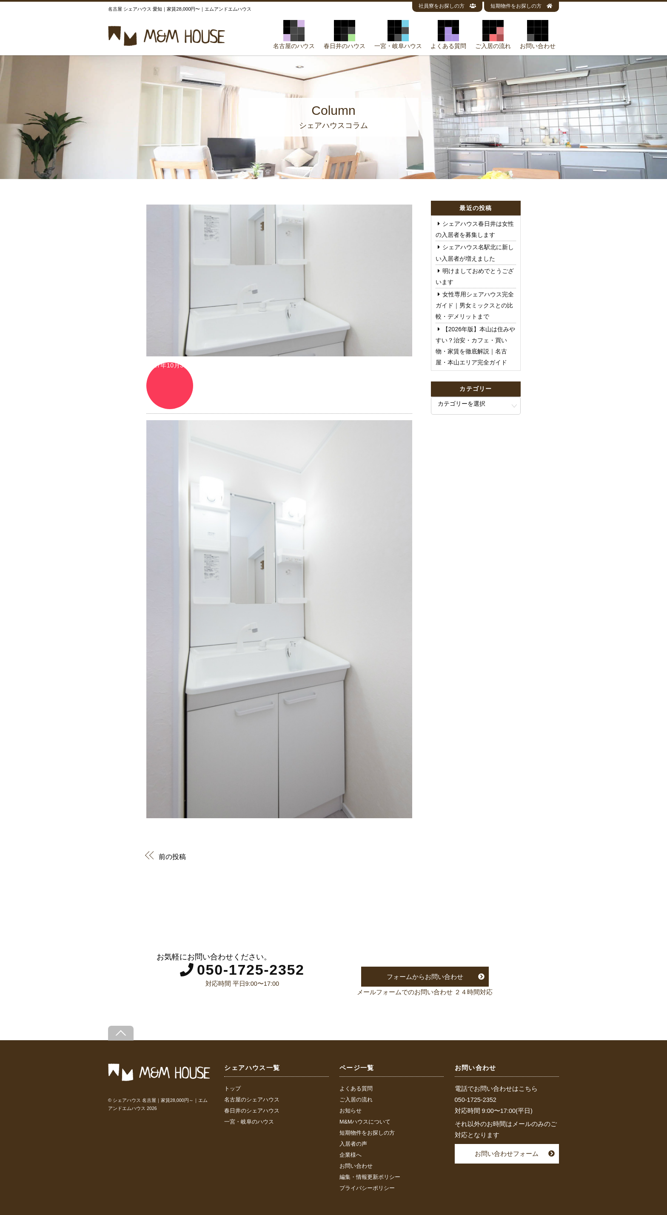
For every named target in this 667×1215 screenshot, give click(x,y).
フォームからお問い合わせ (425, 976)
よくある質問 (448, 34)
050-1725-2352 (251, 970)
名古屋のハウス (294, 34)
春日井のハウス (344, 34)
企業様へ (350, 1155)
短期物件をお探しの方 (521, 6)
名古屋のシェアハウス (251, 1100)
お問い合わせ (538, 34)
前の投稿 (172, 856)
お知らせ (350, 1111)
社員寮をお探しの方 (447, 6)
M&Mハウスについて (365, 1122)
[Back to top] (121, 1033)
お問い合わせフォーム (507, 1153)
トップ (232, 1089)
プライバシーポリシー (367, 1188)
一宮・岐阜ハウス (398, 34)
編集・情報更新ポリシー (369, 1177)
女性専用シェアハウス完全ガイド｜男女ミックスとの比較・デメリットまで (475, 305)
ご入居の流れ (493, 34)
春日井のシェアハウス (251, 1111)
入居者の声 (353, 1144)
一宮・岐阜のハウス (249, 1122)
